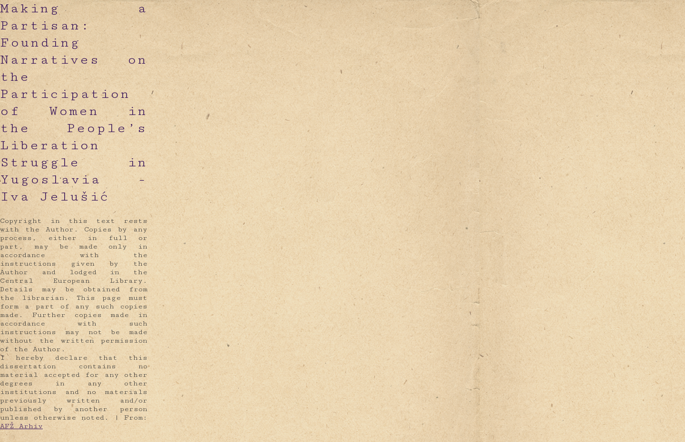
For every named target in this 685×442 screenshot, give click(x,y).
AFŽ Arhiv (21, 426)
